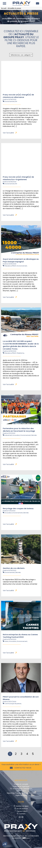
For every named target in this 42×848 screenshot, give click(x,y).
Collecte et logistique (21, 786)
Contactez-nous (22, 768)
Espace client (21, 811)
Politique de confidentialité (28, 836)
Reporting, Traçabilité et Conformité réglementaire (21, 794)
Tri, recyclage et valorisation (21, 789)
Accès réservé (21, 809)
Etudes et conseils (21, 784)
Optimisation (21, 791)
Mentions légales (9, 836)
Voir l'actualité (10, 133)
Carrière (21, 814)
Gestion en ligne (21, 806)
